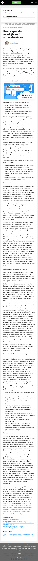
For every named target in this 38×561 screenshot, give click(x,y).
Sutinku (19, 554)
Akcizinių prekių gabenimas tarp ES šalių (13, 526)
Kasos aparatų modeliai (20, 514)
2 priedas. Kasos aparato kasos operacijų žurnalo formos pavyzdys (17, 506)
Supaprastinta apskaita (8, 524)
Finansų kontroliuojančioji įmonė (11, 519)
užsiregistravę (26, 81)
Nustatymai (19, 557)
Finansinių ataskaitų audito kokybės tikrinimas (14, 521)
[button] (16, 2)
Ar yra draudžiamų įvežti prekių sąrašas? (13, 528)
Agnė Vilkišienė (14, 43)
